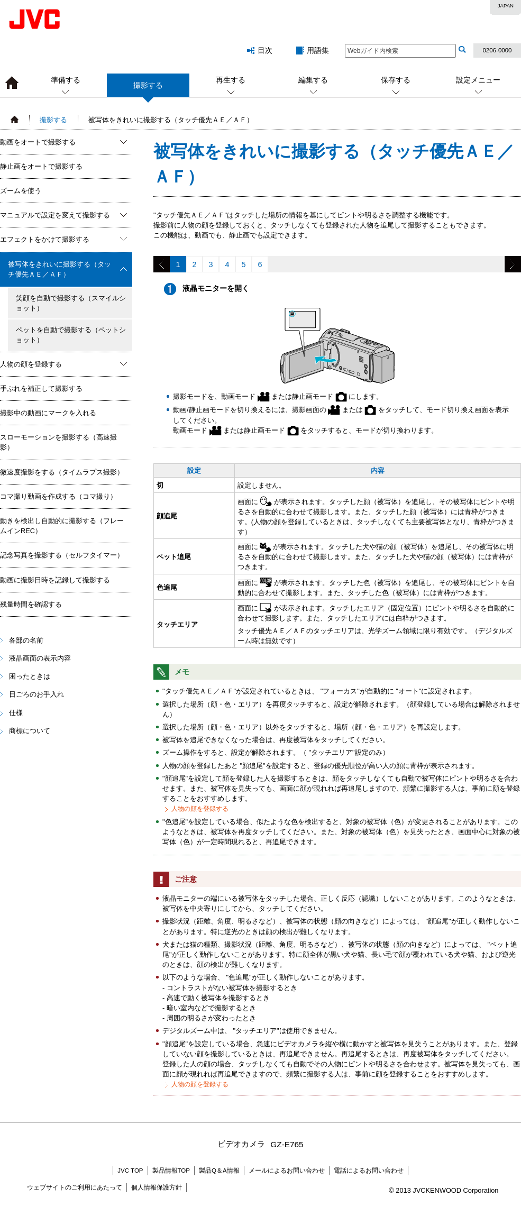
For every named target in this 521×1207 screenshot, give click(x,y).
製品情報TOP (171, 1170)
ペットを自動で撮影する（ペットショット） (71, 335)
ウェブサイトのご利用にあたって (74, 1187)
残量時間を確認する (31, 604)
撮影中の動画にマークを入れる (48, 413)
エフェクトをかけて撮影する (44, 239)
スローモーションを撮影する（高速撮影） (58, 442)
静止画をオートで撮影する (41, 166)
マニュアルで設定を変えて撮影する (55, 215)
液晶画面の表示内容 (40, 658)
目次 (265, 50)
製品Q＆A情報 (219, 1170)
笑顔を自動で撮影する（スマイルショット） (71, 303)
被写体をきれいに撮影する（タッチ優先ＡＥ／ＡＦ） (59, 269)
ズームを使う (20, 191)
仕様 (16, 713)
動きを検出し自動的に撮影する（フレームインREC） (62, 526)
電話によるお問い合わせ (369, 1170)
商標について (29, 731)
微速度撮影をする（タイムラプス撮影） (62, 472)
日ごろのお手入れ (36, 694)
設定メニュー (478, 80)
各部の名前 (26, 640)
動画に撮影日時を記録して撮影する (55, 580)
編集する (313, 80)
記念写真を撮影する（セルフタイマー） (62, 555)
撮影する (148, 89)
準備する (65, 80)
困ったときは (29, 676)
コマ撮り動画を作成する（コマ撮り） (58, 496)
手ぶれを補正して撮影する (41, 388)
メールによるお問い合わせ (287, 1170)
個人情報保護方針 (156, 1187)
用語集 (318, 50)
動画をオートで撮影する (38, 142)
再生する (230, 80)
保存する (395, 80)
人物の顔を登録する (31, 364)
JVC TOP (130, 1170)
